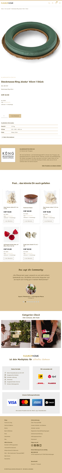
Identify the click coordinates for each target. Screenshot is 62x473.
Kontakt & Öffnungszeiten (11, 445)
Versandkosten (7, 102)
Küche (6, 428)
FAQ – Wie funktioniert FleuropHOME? (14, 453)
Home (2, 8)
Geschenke (7, 436)
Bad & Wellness (8, 431)
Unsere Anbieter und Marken (38, 425)
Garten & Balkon (8, 425)
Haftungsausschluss (36, 436)
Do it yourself (7, 8)
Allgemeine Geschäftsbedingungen (40, 431)
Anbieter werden (35, 428)
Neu (5, 439)
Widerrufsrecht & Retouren (11, 450)
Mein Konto (7, 456)
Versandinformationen (10, 447)
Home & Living (8, 422)
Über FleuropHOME (36, 422)
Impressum (34, 439)
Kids (5, 433)
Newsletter (7, 458)
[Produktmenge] (4, 116)
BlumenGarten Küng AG (8, 77)
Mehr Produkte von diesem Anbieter (51, 165)
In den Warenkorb (15, 115)
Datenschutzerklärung (37, 433)
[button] (23, 301)
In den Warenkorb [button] (9, 221)
